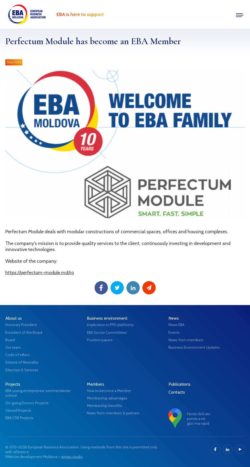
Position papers (100, 339)
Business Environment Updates (194, 347)
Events (174, 332)
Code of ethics (17, 354)
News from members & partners (113, 413)
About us (13, 318)
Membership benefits (104, 405)
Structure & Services (21, 370)
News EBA (176, 324)
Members (95, 384)
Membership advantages (107, 398)
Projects (12, 384)
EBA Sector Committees (107, 332)
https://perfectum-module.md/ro (39, 273)
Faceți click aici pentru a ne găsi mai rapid (198, 418)
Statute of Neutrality (21, 362)
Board (10, 339)
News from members (186, 339)
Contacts (176, 392)
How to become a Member (109, 390)
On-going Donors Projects (27, 403)
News (173, 318)
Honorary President (21, 324)
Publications (179, 384)
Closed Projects (18, 410)
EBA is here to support (80, 14)
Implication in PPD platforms (110, 324)
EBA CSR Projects (19, 417)
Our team (13, 347)
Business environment (107, 318)
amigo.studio (72, 456)
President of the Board (23, 332)
